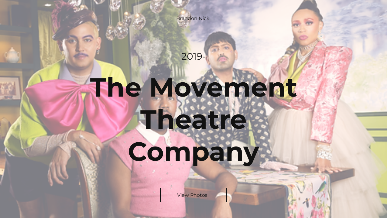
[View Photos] (193, 195)
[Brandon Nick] (193, 18)
